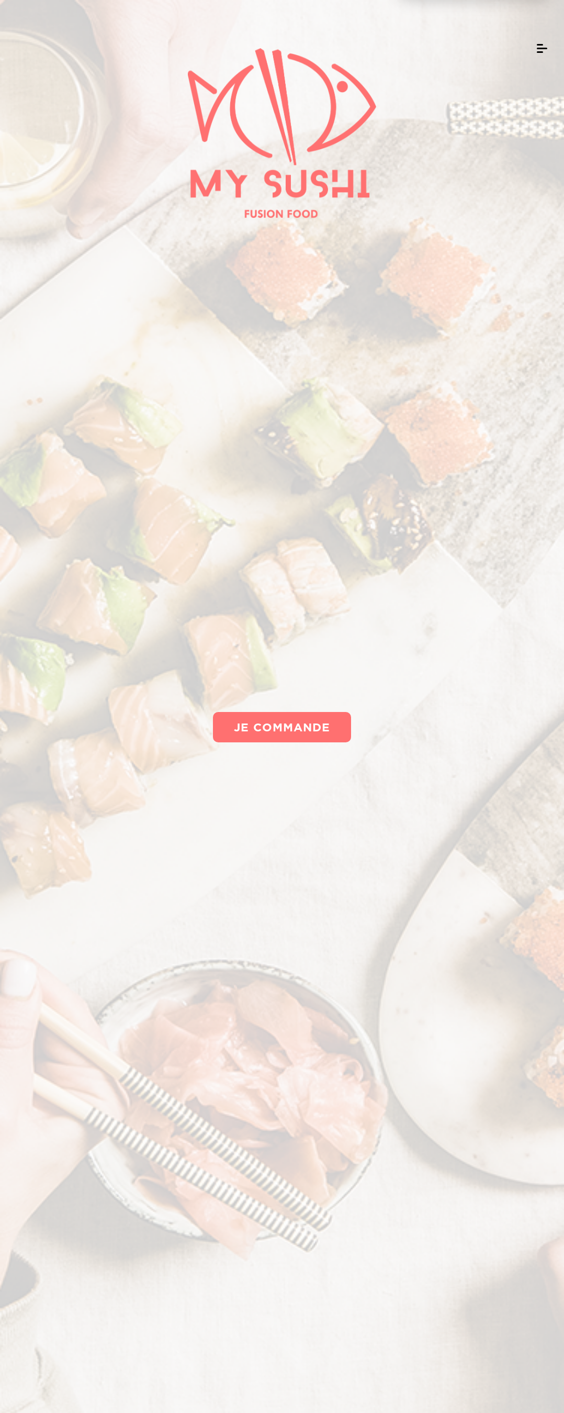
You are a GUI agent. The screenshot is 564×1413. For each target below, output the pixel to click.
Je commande (282, 726)
